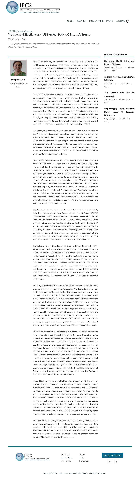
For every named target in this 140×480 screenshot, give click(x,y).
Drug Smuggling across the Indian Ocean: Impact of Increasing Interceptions (119, 112)
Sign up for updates (112, 455)
